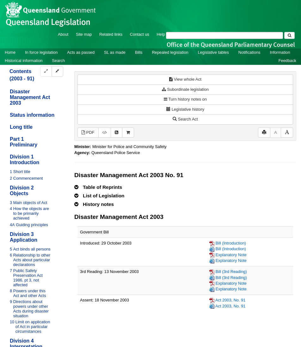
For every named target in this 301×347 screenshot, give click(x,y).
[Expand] (46, 71)
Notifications (249, 52)
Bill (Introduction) (231, 243)
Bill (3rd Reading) (231, 271)
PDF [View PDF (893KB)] (88, 132)
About (63, 34)
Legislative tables (213, 52)
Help (161, 34)
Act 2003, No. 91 (230, 300)
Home (10, 52)
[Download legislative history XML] (104, 132)
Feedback (287, 60)
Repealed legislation (170, 52)
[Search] (224, 35)
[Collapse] (57, 71)
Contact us (139, 34)
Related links (110, 34)
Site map (84, 34)
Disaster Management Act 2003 (30, 97)
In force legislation (41, 52)
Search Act (185, 119)
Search (58, 60)
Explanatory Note (231, 254)
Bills (138, 52)
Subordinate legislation (185, 89)
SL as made (115, 52)
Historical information (23, 60)
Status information (32, 115)
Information (280, 52)
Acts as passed (81, 52)
